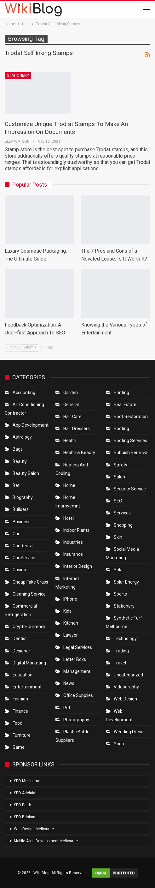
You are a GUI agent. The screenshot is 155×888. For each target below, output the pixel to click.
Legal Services (77, 647)
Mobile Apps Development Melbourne (46, 841)
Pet (66, 707)
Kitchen (70, 623)
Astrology (22, 437)
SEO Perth (22, 805)
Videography (126, 686)
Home (69, 485)
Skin (118, 537)
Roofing (121, 428)
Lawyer (70, 635)
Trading (121, 650)
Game (19, 747)
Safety (120, 464)
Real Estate (125, 404)
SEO (118, 500)
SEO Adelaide (25, 793)
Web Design (125, 698)
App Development (31, 425)
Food (17, 723)
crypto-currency (29, 626)
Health (69, 440)
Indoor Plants (76, 530)
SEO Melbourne (27, 781)
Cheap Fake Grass (30, 582)
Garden (70, 392)
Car (16, 533)
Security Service (130, 488)
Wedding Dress (129, 731)
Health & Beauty (79, 452)
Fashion (20, 698)
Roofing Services (130, 440)
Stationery (18, 75)
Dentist (20, 638)
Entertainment (27, 686)
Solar (119, 569)
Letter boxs (74, 659)
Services (122, 512)
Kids (67, 611)
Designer (21, 650)
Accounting (24, 392)
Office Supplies (78, 695)
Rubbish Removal (131, 452)
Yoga (119, 743)
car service (24, 557)
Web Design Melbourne (34, 829)
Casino (19, 569)
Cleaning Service (29, 594)
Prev (13, 348)
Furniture (22, 735)
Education (22, 674)
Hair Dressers (76, 428)
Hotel (68, 518)
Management (76, 671)
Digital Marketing (29, 662)
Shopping (123, 525)
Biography (23, 497)
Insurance (73, 554)
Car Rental (23, 545)
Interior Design (77, 566)
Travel (120, 662)
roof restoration (131, 416)
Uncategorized (128, 674)
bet (16, 485)
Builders (21, 509)
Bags (18, 449)
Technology (125, 638)
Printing (121, 392)
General (71, 404)
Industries (73, 542)
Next (30, 348)
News (68, 683)
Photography (76, 719)
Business (22, 521)
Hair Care (72, 416)
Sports (120, 594)
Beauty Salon (26, 473)
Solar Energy (126, 582)
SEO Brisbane (25, 817)
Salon (119, 476)
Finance (20, 711)
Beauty (20, 461)
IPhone (70, 599)
